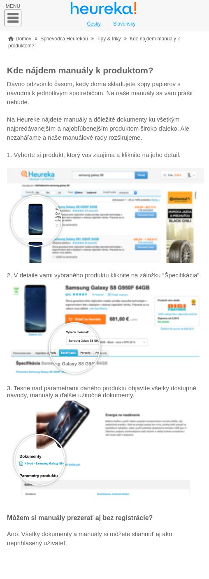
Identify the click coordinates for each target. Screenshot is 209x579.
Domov (23, 39)
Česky (93, 24)
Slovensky (124, 24)
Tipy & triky (109, 39)
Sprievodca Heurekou (64, 39)
